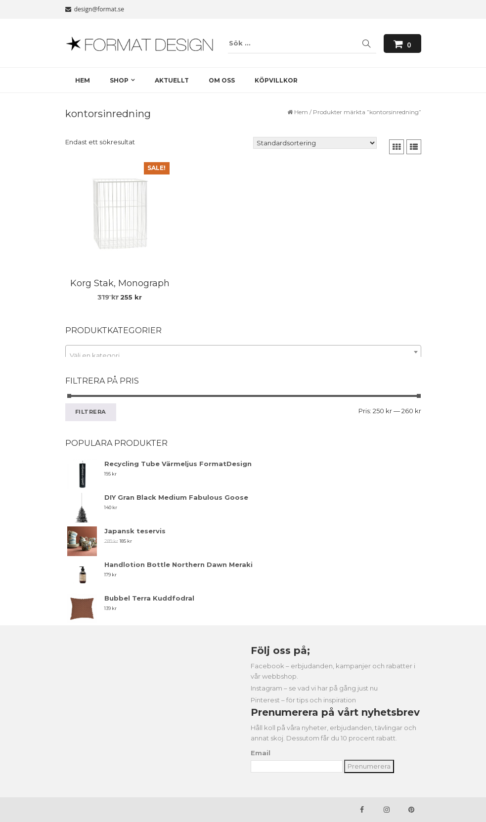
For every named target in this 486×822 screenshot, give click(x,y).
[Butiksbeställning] (315, 143)
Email (260, 753)
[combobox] (243, 352)
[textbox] (243, 356)
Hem (301, 112)
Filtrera (91, 411)
